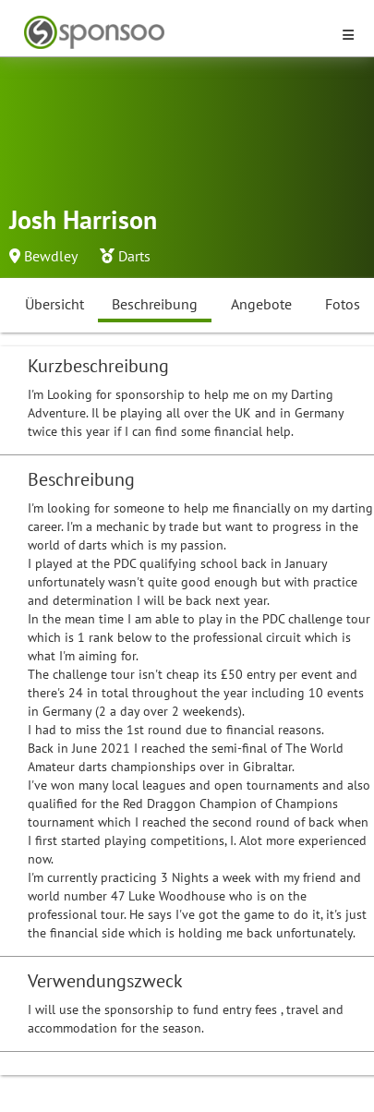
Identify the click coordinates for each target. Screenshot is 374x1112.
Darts (134, 256)
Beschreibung (155, 304)
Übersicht (54, 304)
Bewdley (51, 256)
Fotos (342, 304)
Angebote (261, 304)
